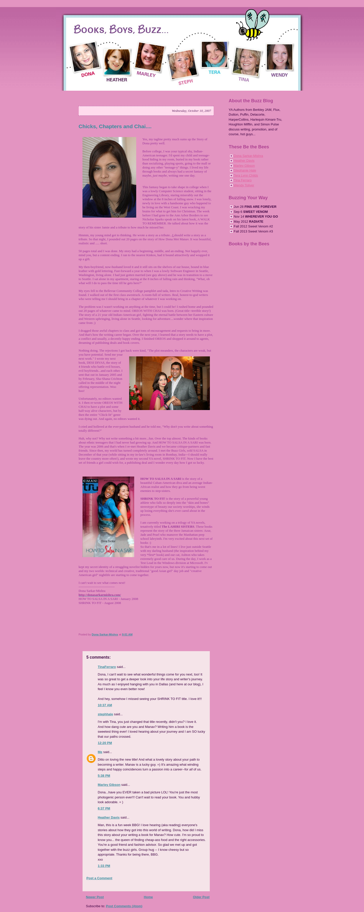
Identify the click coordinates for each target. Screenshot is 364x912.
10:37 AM (105, 705)
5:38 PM (104, 776)
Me (100, 752)
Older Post (201, 897)
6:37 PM (104, 808)
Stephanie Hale (245, 170)
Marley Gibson (109, 785)
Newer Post (95, 897)
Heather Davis (109, 817)
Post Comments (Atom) (124, 906)
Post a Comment (100, 878)
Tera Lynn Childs (246, 175)
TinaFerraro (107, 667)
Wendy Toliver (244, 185)
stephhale (105, 714)
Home (148, 897)
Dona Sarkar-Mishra (248, 156)
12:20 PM (105, 743)
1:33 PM (104, 866)
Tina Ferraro (243, 180)
